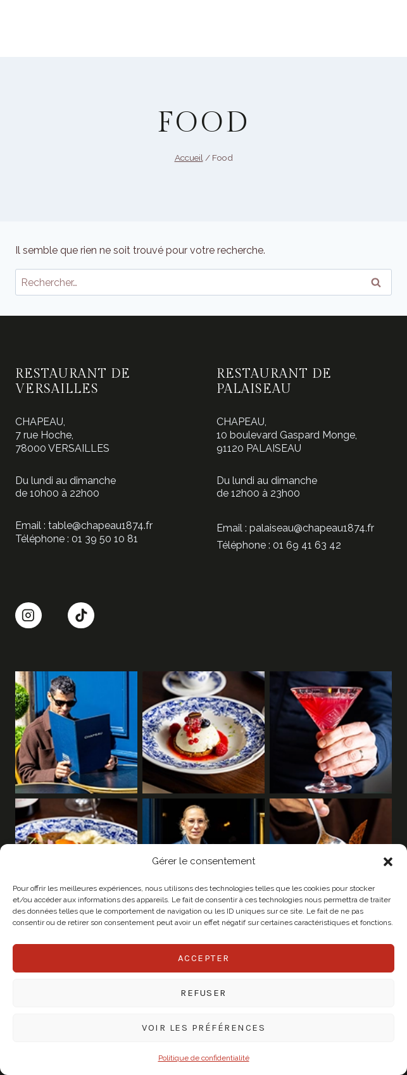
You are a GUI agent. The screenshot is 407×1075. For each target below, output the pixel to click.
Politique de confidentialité (203, 1057)
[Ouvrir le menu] (23, 29)
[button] (388, 861)
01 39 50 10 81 (105, 539)
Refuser (203, 992)
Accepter (204, 958)
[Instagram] (28, 615)
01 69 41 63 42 (307, 545)
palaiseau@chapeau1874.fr (311, 528)
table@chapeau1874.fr (100, 525)
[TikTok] (81, 615)
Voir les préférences (203, 1027)
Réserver (377, 30)
